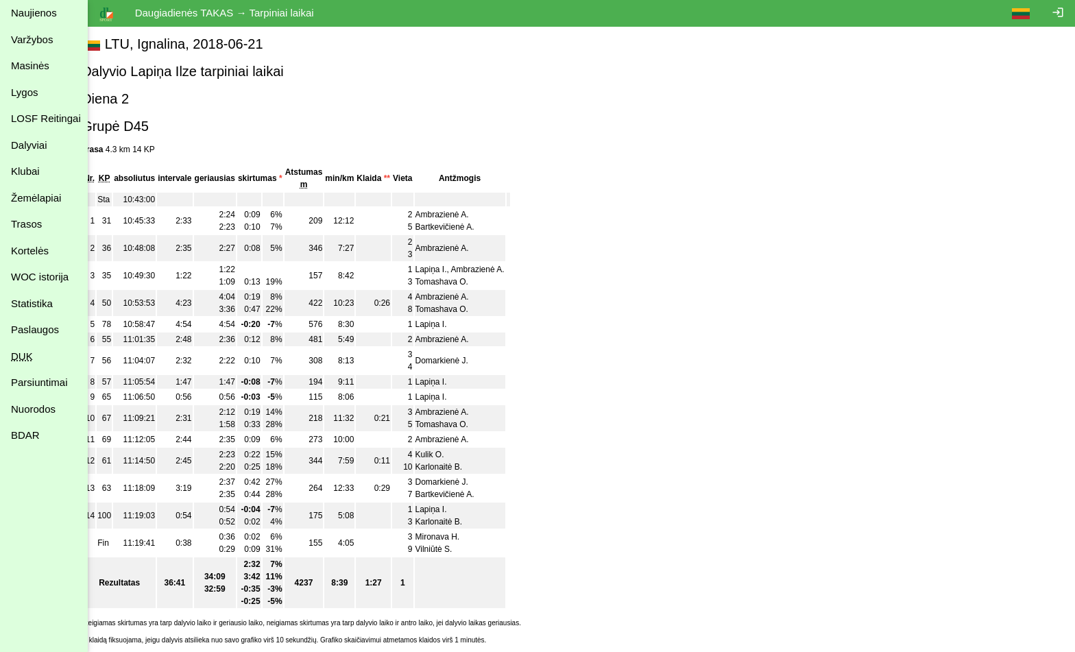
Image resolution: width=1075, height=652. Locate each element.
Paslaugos (35, 329)
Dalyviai (29, 145)
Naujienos (34, 13)
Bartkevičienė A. (461, 227)
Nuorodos (33, 409)
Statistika (32, 303)
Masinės (30, 65)
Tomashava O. (458, 282)
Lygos (24, 92)
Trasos (26, 224)
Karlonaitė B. (455, 467)
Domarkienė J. (458, 360)
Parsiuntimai (39, 382)
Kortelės (30, 250)
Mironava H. (454, 537)
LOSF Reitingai (46, 118)
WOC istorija (40, 276)
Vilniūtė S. (450, 549)
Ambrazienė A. (458, 214)
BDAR (25, 435)
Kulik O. (446, 454)
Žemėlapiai (36, 198)
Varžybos (32, 39)
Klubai (25, 171)
